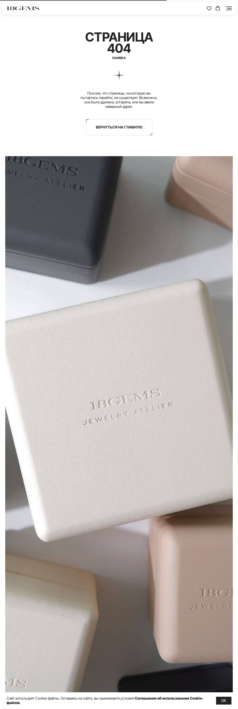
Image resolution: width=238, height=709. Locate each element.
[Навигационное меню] (229, 8)
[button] (209, 8)
